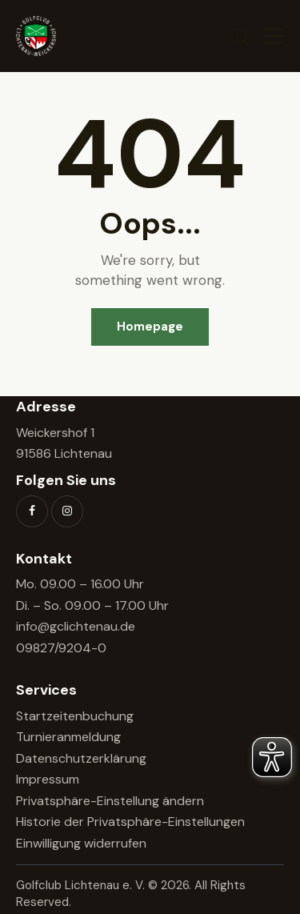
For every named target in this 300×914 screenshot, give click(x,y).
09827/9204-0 (61, 647)
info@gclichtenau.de (75, 626)
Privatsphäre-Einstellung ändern (110, 800)
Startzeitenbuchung (75, 716)
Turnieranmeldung (68, 736)
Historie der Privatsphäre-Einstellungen (130, 821)
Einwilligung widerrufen (81, 843)
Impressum (47, 779)
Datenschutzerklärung (81, 758)
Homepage (150, 327)
